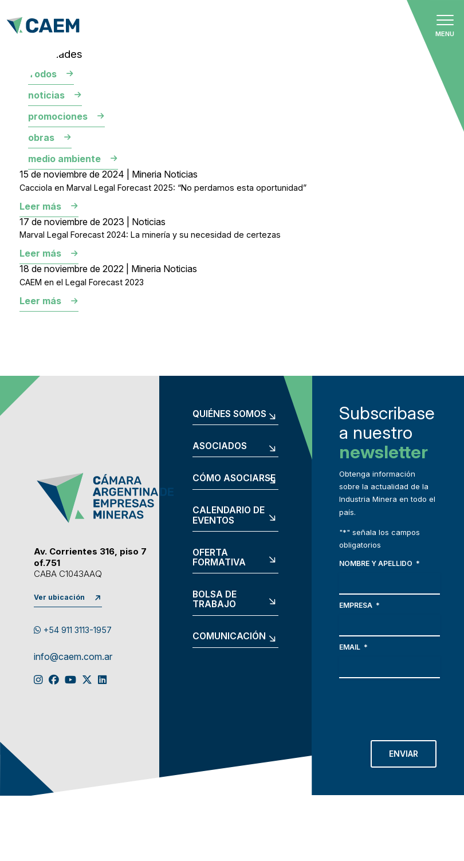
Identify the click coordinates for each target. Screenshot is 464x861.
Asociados (219, 446)
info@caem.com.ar (73, 657)
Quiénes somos (229, 414)
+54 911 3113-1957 (73, 630)
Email (353, 647)
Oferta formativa (219, 558)
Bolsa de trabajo (214, 599)
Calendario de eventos (228, 515)
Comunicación (229, 636)
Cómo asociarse (234, 478)
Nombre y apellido (379, 563)
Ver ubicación (59, 597)
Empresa (359, 605)
